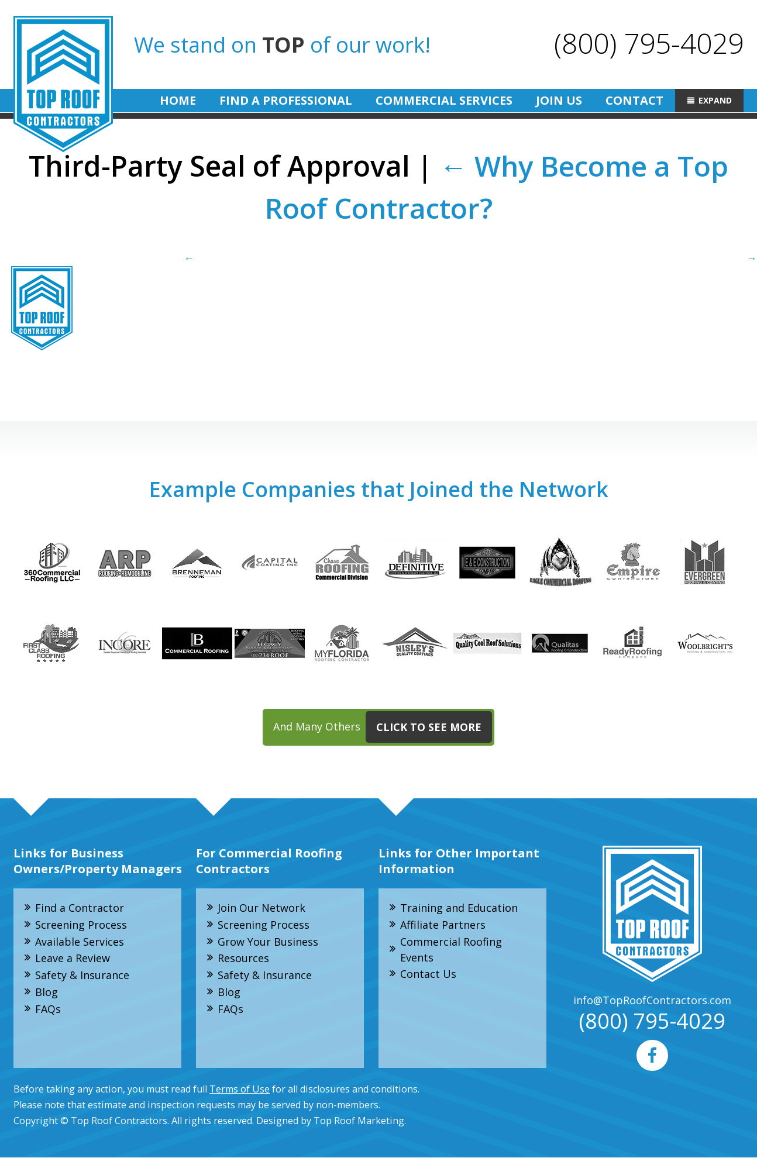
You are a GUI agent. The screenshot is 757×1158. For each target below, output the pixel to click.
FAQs (48, 1009)
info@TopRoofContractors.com (652, 1000)
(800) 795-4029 (649, 43)
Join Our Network (261, 908)
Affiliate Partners (443, 925)
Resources (243, 959)
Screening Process (81, 925)
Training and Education (459, 908)
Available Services (79, 942)
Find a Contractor (79, 908)
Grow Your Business (268, 942)
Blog (46, 992)
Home (178, 100)
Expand (715, 100)
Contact (634, 100)
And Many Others (382, 727)
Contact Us (428, 974)
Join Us (559, 100)
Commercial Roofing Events (451, 949)
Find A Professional (285, 100)
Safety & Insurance (82, 976)
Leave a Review (72, 959)
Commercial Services (444, 100)
